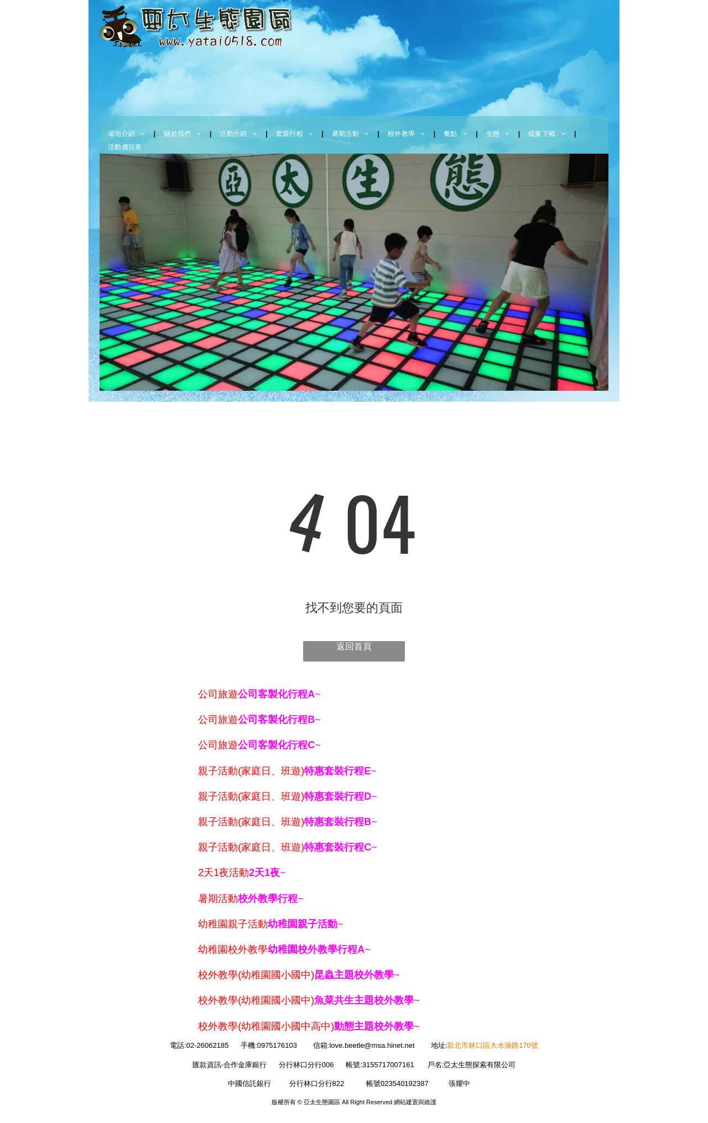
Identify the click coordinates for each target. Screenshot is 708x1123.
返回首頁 (354, 646)
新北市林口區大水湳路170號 (492, 1045)
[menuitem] (127, 133)
